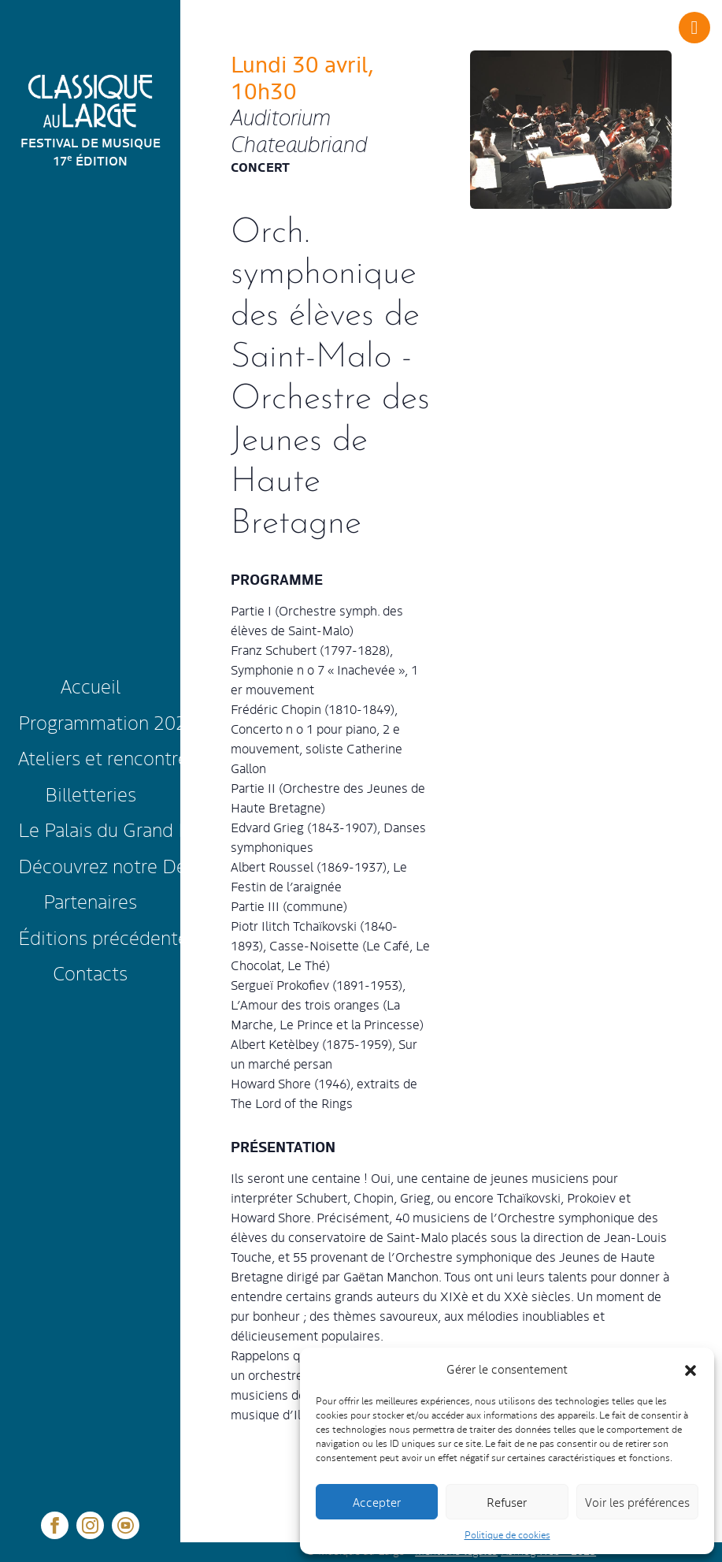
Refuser (507, 1501)
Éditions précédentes (93, 936)
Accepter (377, 1501)
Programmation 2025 (93, 721)
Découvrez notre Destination (93, 865)
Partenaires (90, 900)
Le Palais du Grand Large (93, 828)
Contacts (90, 972)
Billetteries (90, 793)
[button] (690, 1369)
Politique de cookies (507, 1534)
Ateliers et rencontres (93, 757)
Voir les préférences (637, 1501)
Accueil (90, 685)
